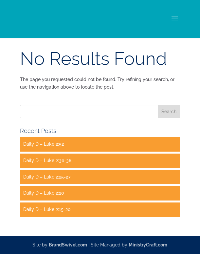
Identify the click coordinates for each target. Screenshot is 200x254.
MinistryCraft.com (148, 244)
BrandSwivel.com (68, 244)
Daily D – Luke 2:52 (43, 144)
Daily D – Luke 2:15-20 (47, 209)
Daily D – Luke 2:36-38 (47, 160)
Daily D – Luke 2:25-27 (46, 177)
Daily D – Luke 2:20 (43, 193)
